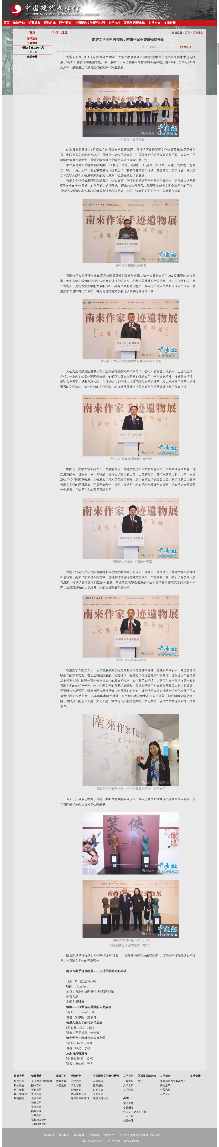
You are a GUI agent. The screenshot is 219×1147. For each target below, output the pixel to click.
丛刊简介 (98, 1081)
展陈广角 (50, 22)
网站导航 (79, 1135)
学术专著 (76, 1085)
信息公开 (32, 56)
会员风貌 (165, 1089)
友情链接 (170, 22)
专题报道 (32, 43)
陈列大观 (61, 1081)
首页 (6, 22)
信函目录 (36, 1098)
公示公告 (32, 52)
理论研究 (65, 22)
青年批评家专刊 (80, 1098)
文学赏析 (128, 1085)
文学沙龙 (128, 1089)
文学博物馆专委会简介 (173, 1081)
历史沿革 (19, 1081)
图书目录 (36, 1085)
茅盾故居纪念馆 (134, 22)
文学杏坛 (114, 22)
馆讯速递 (32, 38)
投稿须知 (98, 1085)
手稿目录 (36, 1094)
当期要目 (98, 1094)
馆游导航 (19, 22)
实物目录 (36, 1106)
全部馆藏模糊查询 (41, 1081)
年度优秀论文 (101, 1098)
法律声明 (94, 1135)
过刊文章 (98, 1089)
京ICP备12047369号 (92, 1140)
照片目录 (36, 1111)
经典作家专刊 (78, 1094)
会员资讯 (165, 1094)
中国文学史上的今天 (32, 47)
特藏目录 (36, 1115)
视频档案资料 (39, 1119)
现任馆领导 (20, 1094)
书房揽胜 (61, 1085)
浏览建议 (109, 1135)
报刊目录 (36, 1089)
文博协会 (154, 22)
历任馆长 (19, 1089)
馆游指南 (19, 1098)
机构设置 (19, 1085)
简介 (140, 1081)
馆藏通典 (34, 22)
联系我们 (64, 1135)
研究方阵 (76, 1081)
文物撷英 (76, 1089)
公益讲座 (128, 1081)
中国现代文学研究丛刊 (90, 22)
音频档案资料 (39, 1124)
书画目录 (36, 1102)
